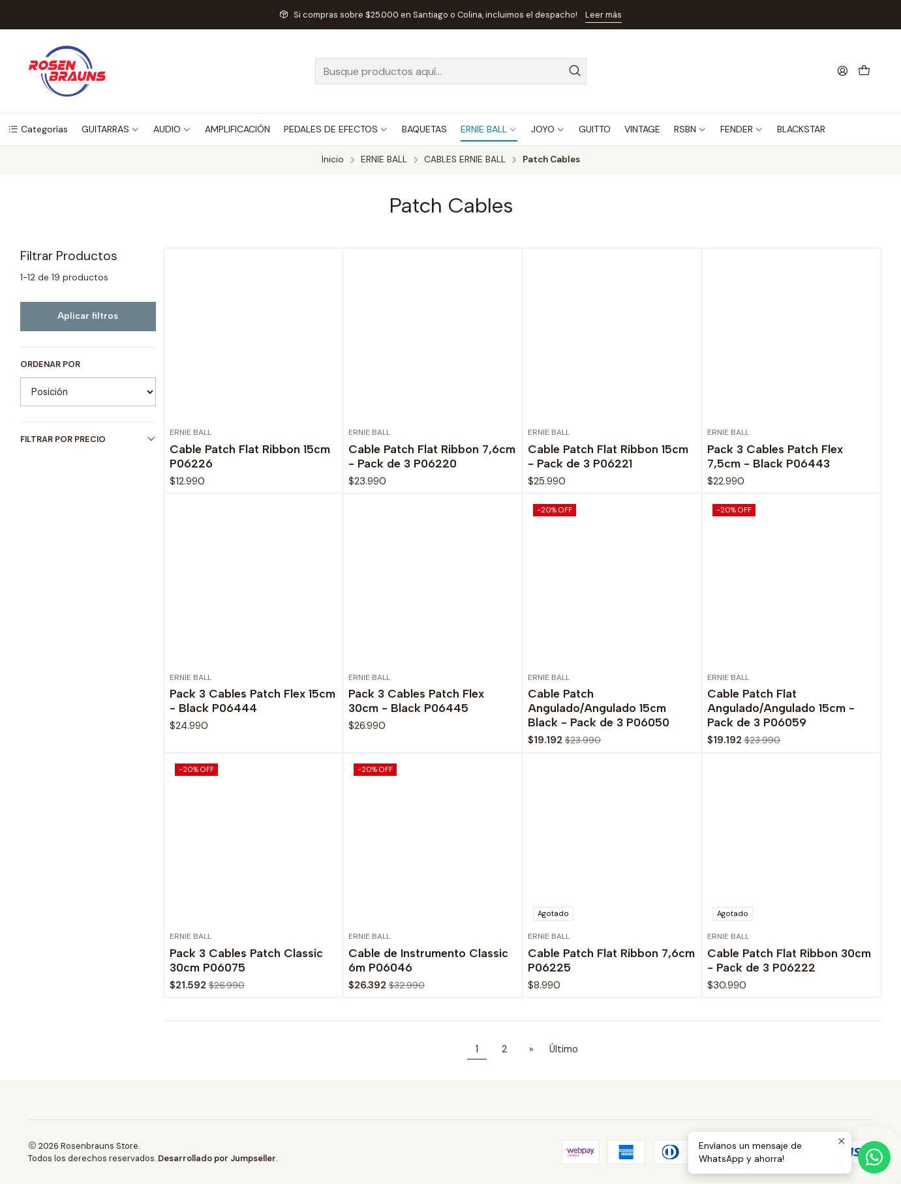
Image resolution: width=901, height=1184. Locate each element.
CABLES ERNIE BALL (465, 159)
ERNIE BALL (384, 159)
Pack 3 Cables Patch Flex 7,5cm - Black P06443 (775, 456)
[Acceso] (842, 71)
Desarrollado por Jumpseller (217, 1158)
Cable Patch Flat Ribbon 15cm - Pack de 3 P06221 (608, 456)
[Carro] (864, 71)
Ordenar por (50, 364)
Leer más (603, 14)
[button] (38, 129)
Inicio (333, 159)
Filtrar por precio (88, 439)
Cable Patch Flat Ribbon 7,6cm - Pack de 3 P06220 (431, 456)
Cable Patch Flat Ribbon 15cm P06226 (250, 456)
